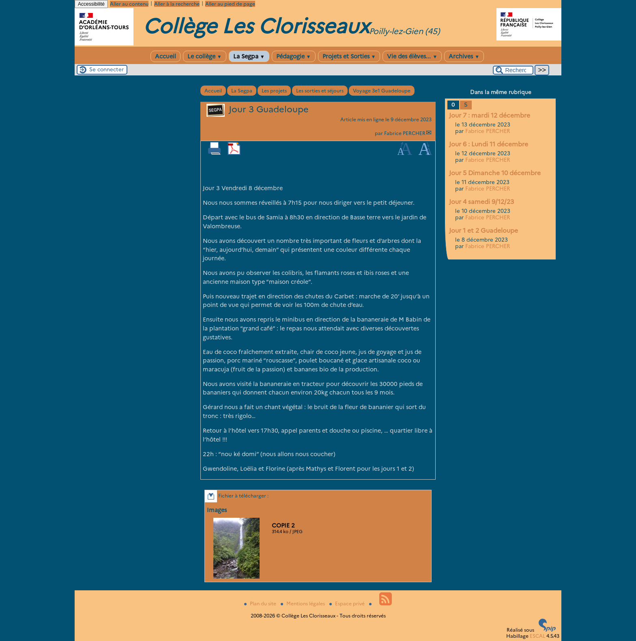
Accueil (165, 56)
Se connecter (106, 69)
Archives (464, 56)
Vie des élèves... (412, 56)
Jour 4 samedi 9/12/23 (481, 202)
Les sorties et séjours (320, 91)
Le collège (204, 56)
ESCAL (537, 636)
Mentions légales (303, 603)
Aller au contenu (129, 4)
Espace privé (347, 603)
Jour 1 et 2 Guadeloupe (483, 230)
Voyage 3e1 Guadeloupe (381, 91)
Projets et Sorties (349, 56)
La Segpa (249, 56)
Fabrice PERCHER (404, 133)
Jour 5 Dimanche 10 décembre (495, 173)
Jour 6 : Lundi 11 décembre (488, 144)
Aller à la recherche (177, 4)
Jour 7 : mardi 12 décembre (489, 115)
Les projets (274, 91)
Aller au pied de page (230, 4)
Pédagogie (293, 56)
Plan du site (260, 603)
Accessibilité (91, 4)
